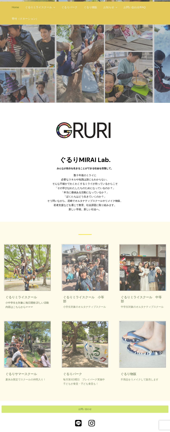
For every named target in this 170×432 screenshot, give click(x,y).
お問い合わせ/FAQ (129, 7)
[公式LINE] (78, 423)
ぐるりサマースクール (21, 374)
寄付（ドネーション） (24, 18)
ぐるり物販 (87, 7)
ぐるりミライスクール (39, 7)
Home (14, 7)
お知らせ (106, 7)
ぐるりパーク (67, 7)
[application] (52, 7)
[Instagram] (91, 423)
